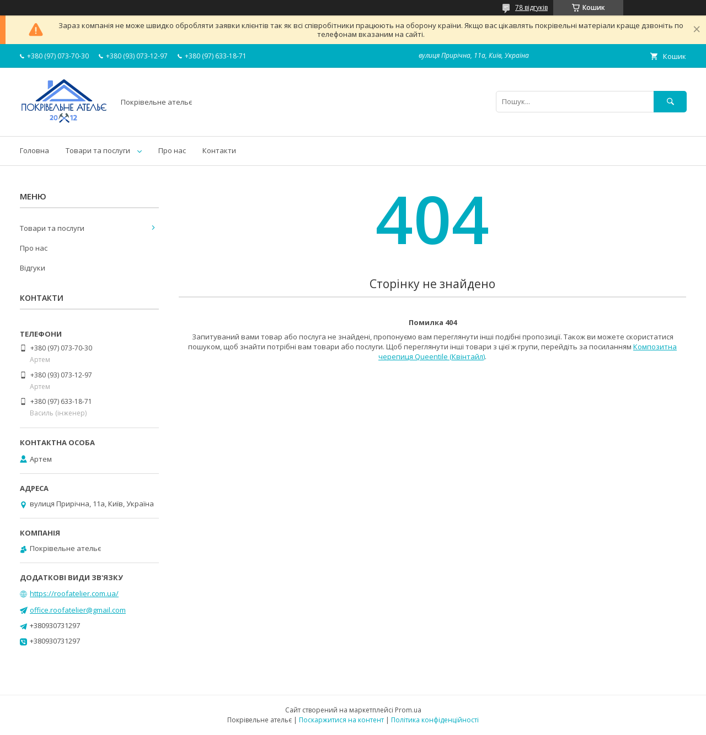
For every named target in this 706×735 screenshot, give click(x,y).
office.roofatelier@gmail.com (78, 610)
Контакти (219, 150)
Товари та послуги (98, 150)
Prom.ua (408, 710)
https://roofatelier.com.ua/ (74, 593)
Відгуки (32, 268)
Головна (34, 150)
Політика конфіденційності (435, 720)
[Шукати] (670, 101)
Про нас (172, 150)
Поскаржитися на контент (341, 720)
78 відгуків (531, 7)
